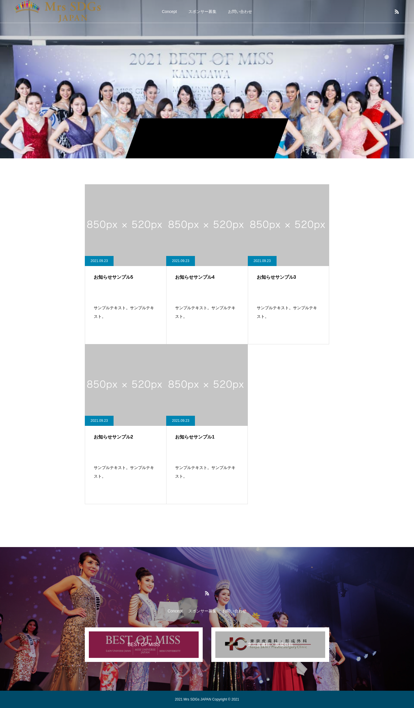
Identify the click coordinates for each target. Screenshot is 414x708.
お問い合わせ (240, 11)
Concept (169, 11)
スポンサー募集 (202, 11)
